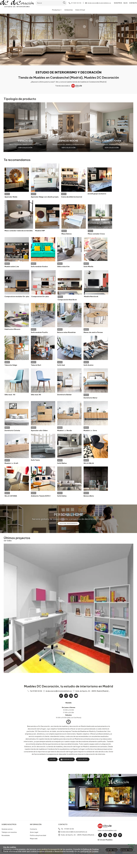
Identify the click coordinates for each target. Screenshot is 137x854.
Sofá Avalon (88, 366)
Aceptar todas (111, 850)
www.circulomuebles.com (107, 831)
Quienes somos (7, 830)
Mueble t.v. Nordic (64, 431)
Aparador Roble (11, 197)
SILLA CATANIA (11, 497)
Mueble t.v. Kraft (11, 464)
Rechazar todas (126, 850)
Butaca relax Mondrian (66, 333)
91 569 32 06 (37, 692)
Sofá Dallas (62, 497)
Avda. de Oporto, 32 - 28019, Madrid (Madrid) (91, 692)
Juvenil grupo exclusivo (96, 194)
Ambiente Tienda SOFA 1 (41, 497)
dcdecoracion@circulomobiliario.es (59, 692)
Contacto (33, 830)
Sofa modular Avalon (39, 267)
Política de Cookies (91, 849)
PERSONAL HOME (68, 515)
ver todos (8, 542)
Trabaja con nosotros (9, 833)
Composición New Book (67, 300)
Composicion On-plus (40, 297)
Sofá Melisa (62, 464)
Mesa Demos (66, 234)
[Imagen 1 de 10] (68, 39)
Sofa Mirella (88, 267)
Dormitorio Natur (90, 399)
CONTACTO (130, 5)
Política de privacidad (38, 836)
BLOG (122, 5)
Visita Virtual (82, 760)
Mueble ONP (40, 231)
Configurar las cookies (89, 851)
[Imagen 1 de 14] (68, 609)
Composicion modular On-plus (17, 297)
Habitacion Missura (12, 330)
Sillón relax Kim (63, 267)
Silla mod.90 (36, 395)
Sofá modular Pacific (39, 333)
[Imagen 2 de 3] (68, 127)
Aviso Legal (34, 833)
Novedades (6, 836)
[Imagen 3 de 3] (112, 127)
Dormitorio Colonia (12, 431)
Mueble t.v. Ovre (90, 431)
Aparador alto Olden (39, 431)
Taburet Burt (36, 366)
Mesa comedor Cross (96, 234)
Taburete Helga (11, 366)
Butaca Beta (89, 497)
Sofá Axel (61, 366)
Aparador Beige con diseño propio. (45, 197)
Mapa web (33, 840)
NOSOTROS (115, 5)
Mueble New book (91, 297)
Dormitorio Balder (64, 395)
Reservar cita (67, 760)
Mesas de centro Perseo (93, 333)
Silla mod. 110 (10, 395)
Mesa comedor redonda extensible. (19, 231)
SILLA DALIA (89, 464)
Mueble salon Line (12, 267)
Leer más (53, 760)
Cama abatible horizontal (71, 197)
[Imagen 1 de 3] (25, 127)
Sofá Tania (35, 461)
